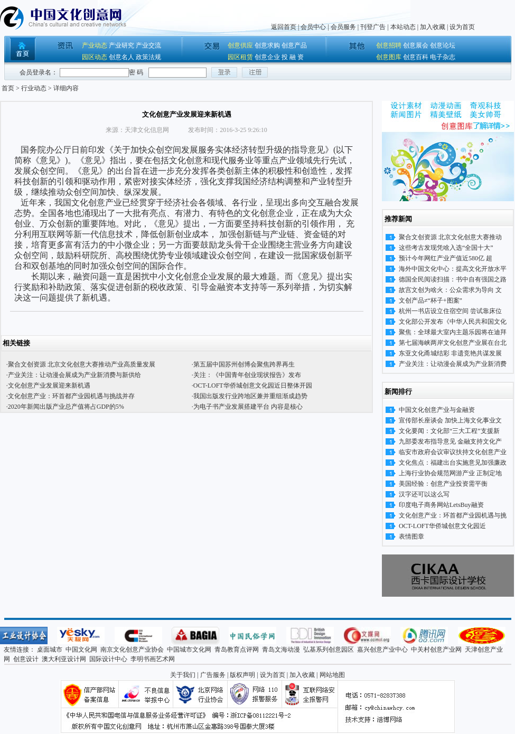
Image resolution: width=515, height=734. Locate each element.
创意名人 (121, 57)
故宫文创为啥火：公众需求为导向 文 (450, 290)
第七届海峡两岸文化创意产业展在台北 (453, 342)
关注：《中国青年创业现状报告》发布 (247, 375)
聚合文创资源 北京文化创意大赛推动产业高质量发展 (81, 364)
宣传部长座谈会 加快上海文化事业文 (450, 420)
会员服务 (343, 27)
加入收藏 (432, 27)
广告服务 (213, 675)
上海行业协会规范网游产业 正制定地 (450, 473)
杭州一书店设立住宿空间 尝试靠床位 (450, 311)
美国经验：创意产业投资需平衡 (443, 483)
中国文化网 (81, 649)
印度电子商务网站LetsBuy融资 (441, 505)
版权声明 (242, 675)
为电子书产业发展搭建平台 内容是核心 (248, 406)
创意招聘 (388, 45)
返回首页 (283, 27)
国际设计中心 (108, 659)
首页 (8, 88)
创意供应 (240, 45)
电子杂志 (442, 57)
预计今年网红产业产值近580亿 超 (445, 258)
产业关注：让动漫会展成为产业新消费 (453, 364)
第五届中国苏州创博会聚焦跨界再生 (244, 364)
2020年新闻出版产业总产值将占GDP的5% (66, 406)
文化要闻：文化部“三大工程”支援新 (449, 431)
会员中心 (313, 27)
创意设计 (26, 659)
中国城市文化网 (189, 649)
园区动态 (94, 57)
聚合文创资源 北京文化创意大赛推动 (450, 237)
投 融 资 (293, 57)
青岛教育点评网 (236, 649)
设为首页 (462, 27)
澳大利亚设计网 (64, 659)
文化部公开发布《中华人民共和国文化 (453, 321)
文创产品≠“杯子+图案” (430, 300)
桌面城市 (49, 649)
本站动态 (403, 27)
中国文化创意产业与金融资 (437, 409)
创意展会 (415, 45)
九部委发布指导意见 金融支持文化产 (450, 441)
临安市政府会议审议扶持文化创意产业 (453, 452)
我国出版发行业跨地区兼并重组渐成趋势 (250, 396)
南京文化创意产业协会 (132, 649)
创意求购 (267, 45)
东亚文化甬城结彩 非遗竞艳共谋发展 (450, 353)
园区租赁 (240, 57)
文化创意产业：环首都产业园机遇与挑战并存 (71, 396)
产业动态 (94, 45)
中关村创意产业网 (436, 649)
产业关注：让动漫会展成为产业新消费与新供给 (74, 375)
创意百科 (415, 57)
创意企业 (267, 57)
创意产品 (294, 45)
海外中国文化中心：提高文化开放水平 (453, 268)
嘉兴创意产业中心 (382, 649)
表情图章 (411, 536)
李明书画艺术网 (152, 659)
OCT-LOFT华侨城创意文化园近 (442, 526)
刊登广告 (373, 27)
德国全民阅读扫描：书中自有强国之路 (453, 279)
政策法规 (148, 57)
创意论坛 (442, 45)
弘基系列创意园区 (328, 649)
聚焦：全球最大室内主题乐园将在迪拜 (453, 332)
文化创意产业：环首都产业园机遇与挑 (453, 515)
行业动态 (33, 88)
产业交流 (148, 45)
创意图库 (388, 57)
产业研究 (121, 45)
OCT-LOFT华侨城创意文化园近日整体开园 (252, 385)
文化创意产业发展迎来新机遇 (49, 385)
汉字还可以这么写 (424, 494)
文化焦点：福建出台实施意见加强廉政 (453, 462)
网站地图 (332, 675)
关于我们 (182, 675)
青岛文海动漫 (281, 649)
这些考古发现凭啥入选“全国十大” (446, 247)
